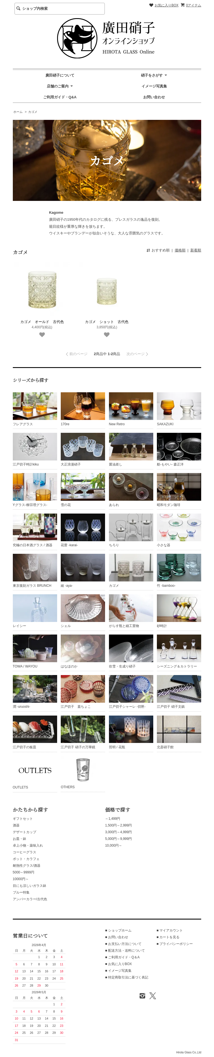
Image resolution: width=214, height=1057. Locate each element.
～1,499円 (112, 819)
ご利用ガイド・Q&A (60, 97)
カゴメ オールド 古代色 (42, 322)
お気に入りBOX (166, 5)
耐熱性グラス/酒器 (26, 866)
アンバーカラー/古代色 (30, 899)
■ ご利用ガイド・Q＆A (122, 957)
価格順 (180, 250)
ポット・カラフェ (26, 859)
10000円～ (21, 879)
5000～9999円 (23, 872)
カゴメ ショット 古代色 (106, 322)
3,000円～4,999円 (118, 832)
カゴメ (32, 111)
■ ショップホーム (118, 930)
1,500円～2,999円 (118, 825)
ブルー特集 (21, 892)
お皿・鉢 (19, 839)
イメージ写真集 (154, 86)
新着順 (195, 250)
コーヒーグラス (24, 852)
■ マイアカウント (170, 930)
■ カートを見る (168, 937)
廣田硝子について (59, 75)
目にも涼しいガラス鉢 (29, 886)
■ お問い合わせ (116, 937)
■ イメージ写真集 (118, 971)
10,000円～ (113, 845)
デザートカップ (24, 832)
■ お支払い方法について (123, 944)
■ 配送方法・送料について (125, 951)
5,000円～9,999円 (118, 839)
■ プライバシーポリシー (175, 944)
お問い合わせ (154, 97)
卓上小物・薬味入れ (28, 845)
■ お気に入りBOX (118, 964)
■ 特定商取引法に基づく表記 (126, 977)
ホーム (18, 111)
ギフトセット (23, 819)
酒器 (16, 825)
